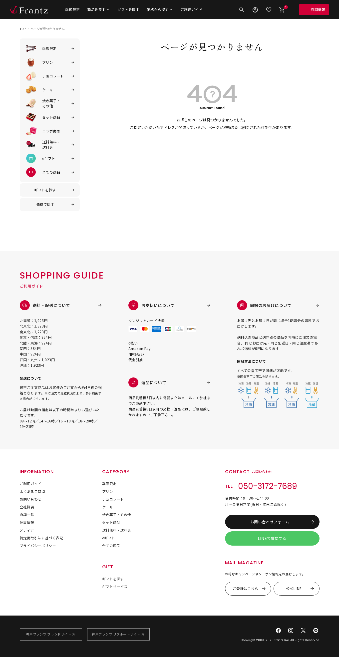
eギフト (108, 537)
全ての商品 (111, 545)
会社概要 (27, 506)
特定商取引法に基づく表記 (41, 537)
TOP (23, 28)
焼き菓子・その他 (116, 514)
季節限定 (72, 9)
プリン (107, 491)
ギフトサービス (115, 586)
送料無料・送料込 (116, 530)
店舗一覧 (27, 514)
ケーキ (107, 506)
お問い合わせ (30, 499)
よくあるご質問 (32, 491)
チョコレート (113, 499)
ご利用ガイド (191, 9)
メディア (27, 530)
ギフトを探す (128, 9)
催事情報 (27, 522)
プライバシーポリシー (38, 545)
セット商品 (111, 522)
